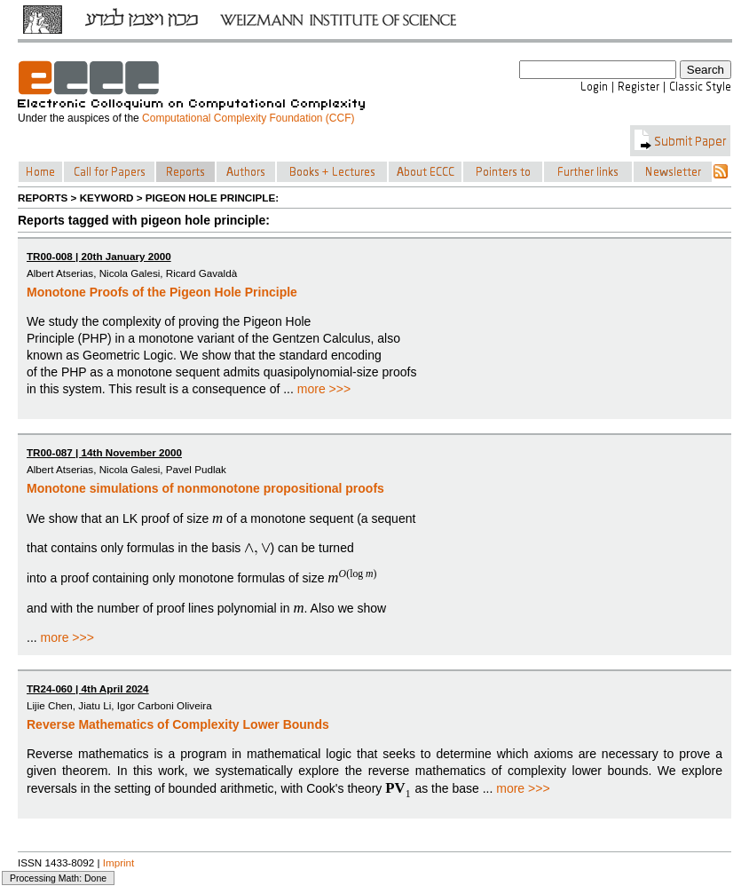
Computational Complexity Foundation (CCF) (248, 118)
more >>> (324, 389)
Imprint (119, 862)
